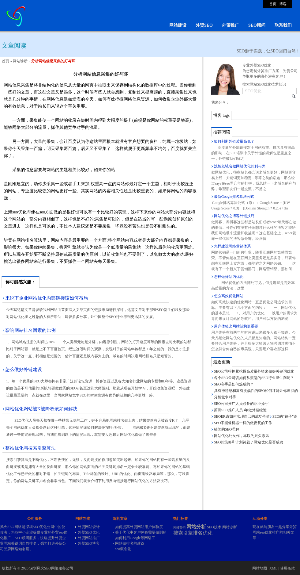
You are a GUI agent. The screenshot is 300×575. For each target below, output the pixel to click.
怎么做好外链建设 (23, 369)
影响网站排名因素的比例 (30, 330)
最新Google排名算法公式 (234, 196)
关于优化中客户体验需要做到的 (141, 532)
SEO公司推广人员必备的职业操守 (241, 403)
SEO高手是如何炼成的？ (234, 384)
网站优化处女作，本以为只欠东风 (241, 436)
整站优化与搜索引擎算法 (30, 448)
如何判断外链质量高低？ (234, 141)
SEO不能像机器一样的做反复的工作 (243, 423)
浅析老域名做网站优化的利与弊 (239, 166)
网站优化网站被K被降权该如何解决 (41, 408)
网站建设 (177, 25)
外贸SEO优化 (88, 532)
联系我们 (283, 25)
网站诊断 (20, 61)
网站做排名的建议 (129, 543)
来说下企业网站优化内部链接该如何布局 (46, 298)
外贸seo (57, 532)
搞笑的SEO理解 (226, 429)
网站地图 (259, 568)
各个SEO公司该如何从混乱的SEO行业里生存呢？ (254, 378)
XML (273, 568)
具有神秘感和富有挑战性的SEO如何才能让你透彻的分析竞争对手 (256, 394)
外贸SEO (204, 25)
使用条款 (287, 568)
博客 (283, 4)
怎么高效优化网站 (228, 296)
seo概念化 (123, 549)
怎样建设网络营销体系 (232, 246)
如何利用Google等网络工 (135, 538)
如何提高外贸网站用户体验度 (139, 527)
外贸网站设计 (89, 527)
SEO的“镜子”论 (284, 416)
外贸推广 (230, 25)
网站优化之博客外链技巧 (234, 216)
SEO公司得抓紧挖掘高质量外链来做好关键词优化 (254, 371)
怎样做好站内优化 (228, 276)
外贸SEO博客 (88, 543)
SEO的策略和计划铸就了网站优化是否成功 (248, 442)
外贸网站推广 (89, 538)
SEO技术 (214, 527)
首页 (272, 4)
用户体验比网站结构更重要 (236, 326)
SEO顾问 (256, 25)
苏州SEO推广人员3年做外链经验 (240, 410)
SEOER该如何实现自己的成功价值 (242, 416)
